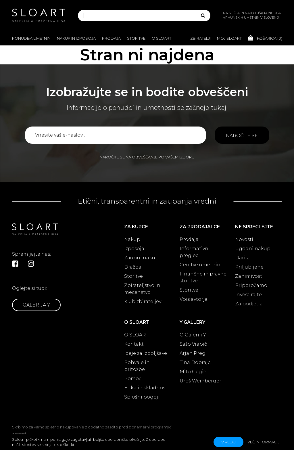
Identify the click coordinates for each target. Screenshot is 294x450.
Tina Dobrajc (195, 362)
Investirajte (248, 294)
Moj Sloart (229, 38)
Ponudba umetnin (31, 38)
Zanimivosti (249, 276)
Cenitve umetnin (200, 264)
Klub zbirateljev (142, 301)
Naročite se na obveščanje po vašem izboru (147, 157)
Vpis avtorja (193, 299)
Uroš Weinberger (200, 381)
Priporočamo (251, 285)
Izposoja (134, 248)
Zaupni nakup (141, 258)
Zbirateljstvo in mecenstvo (142, 289)
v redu (228, 442)
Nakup (132, 239)
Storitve (136, 38)
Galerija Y (36, 305)
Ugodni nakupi (253, 248)
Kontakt (134, 344)
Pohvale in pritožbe (137, 366)
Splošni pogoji (142, 397)
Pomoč (132, 378)
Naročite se (242, 135)
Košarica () (265, 38)
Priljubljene (249, 267)
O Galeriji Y (193, 335)
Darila (242, 258)
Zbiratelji (200, 38)
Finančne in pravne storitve (203, 277)
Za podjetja (249, 304)
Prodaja (111, 38)
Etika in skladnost (145, 387)
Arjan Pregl (193, 353)
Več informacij (263, 442)
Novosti (244, 239)
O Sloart (161, 38)
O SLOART (136, 335)
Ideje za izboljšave (145, 353)
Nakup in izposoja (76, 38)
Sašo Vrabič (193, 344)
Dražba (132, 267)
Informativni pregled (195, 252)
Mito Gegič (193, 371)
